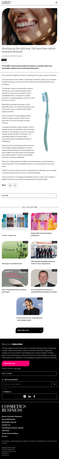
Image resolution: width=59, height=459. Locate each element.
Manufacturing (24, 270)
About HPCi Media (8, 419)
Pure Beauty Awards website (12, 428)
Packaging (4, 59)
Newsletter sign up (9, 422)
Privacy (4, 436)
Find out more (7, 373)
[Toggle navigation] (56, 2)
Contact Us (6, 425)
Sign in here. (17, 368)
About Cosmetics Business (12, 416)
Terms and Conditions (10, 433)
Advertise (5, 430)
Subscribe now (23, 330)
